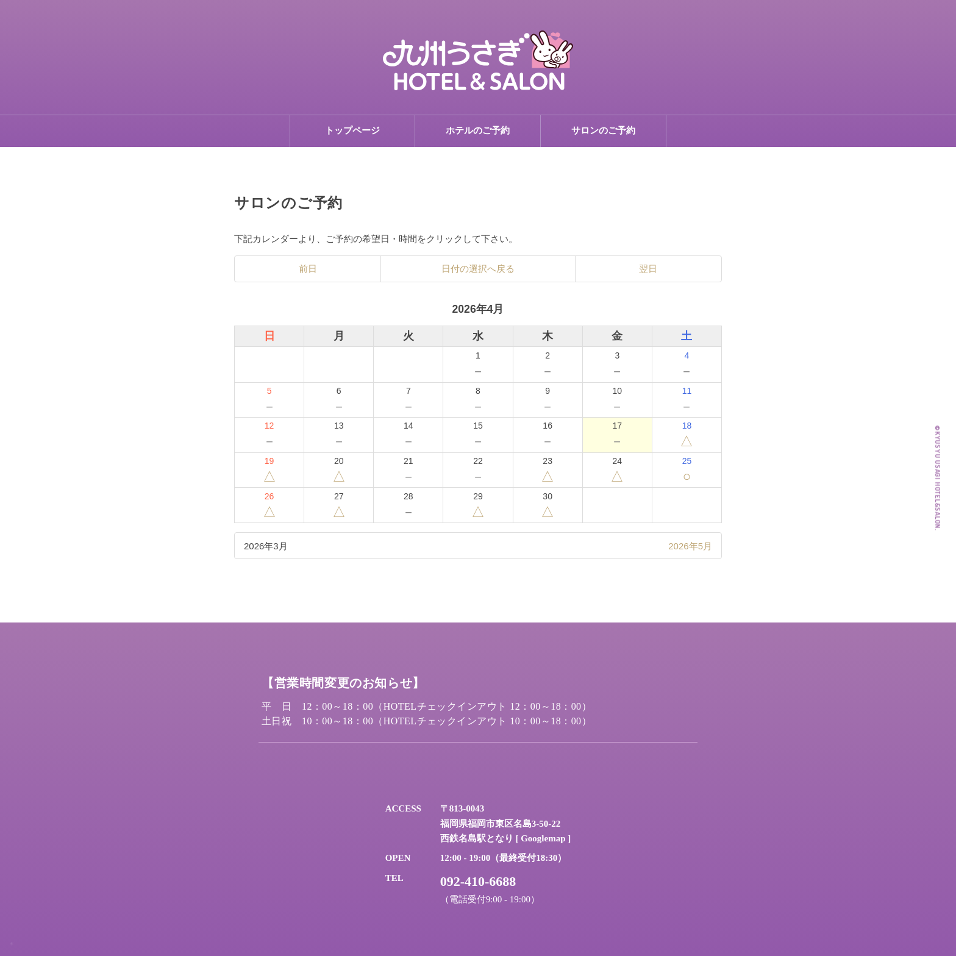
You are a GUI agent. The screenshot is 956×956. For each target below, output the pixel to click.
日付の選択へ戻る (478, 269)
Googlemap (543, 838)
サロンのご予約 (603, 130)
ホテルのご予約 (478, 130)
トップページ (352, 130)
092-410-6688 (478, 881)
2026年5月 (690, 546)
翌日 (648, 269)
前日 (308, 269)
